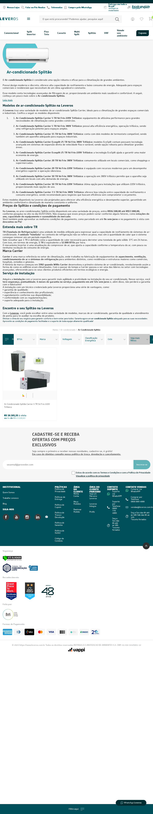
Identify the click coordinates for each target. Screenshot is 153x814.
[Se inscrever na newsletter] (141, 464)
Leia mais (8, 100)
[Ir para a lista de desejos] (141, 19)
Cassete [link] (61, 33)
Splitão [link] (92, 33)
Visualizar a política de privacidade (93, 476)
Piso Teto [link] (46, 33)
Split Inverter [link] (31, 33)
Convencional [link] (11, 33)
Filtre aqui (76, 809)
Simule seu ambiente (122, 33)
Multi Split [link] (77, 33)
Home (55, 330)
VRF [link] (106, 33)
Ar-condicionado (68, 330)
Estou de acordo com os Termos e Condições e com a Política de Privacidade (113, 472)
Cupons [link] (143, 32)
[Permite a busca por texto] (117, 19)
